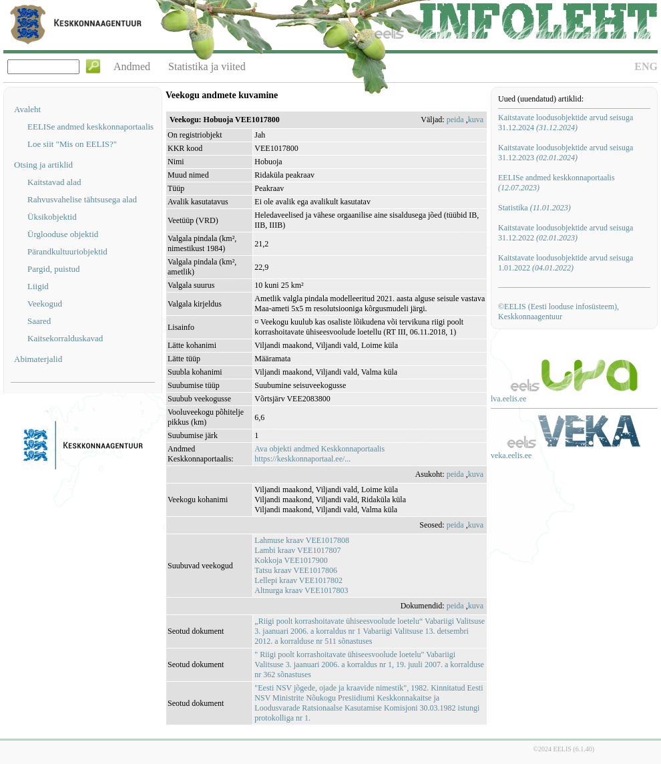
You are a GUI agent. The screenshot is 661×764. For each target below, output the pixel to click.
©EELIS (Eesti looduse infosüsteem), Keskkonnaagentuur (558, 311)
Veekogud (44, 304)
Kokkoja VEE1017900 (290, 560)
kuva (475, 119)
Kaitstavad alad (54, 182)
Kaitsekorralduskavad (65, 338)
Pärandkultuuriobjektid (67, 251)
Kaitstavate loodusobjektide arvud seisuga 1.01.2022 (565, 262)
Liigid (38, 286)
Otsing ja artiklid (43, 165)
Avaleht (27, 109)
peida (455, 119)
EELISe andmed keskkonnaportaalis (90, 127)
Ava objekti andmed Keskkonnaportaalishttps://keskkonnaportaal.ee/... (319, 453)
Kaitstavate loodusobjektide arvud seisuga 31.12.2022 (565, 232)
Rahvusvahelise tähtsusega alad (82, 199)
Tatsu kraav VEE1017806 (295, 570)
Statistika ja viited (207, 66)
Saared (39, 321)
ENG (646, 66)
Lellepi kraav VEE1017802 (298, 580)
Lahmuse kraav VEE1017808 (301, 540)
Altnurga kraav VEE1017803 (301, 590)
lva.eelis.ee (508, 398)
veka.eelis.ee (511, 455)
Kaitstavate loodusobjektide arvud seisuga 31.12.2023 (565, 152)
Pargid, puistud (53, 269)
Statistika (534, 207)
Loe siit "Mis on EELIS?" (72, 144)
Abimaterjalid (38, 359)
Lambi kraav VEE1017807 (297, 550)
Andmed (132, 66)
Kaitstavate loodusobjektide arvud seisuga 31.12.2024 (565, 122)
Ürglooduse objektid (62, 234)
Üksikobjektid (52, 217)
